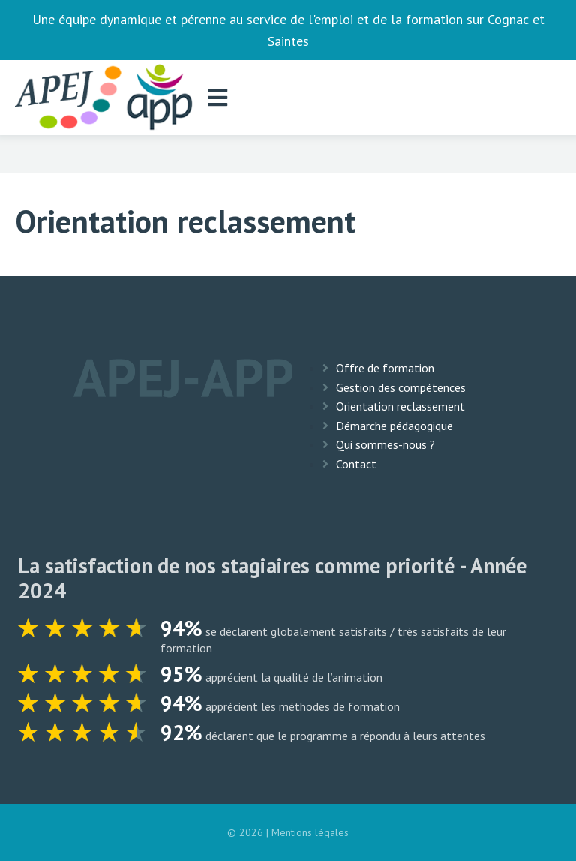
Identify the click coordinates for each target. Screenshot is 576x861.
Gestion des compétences (401, 387)
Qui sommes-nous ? (385, 444)
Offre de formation (385, 367)
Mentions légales (310, 832)
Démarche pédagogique (394, 425)
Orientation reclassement (400, 406)
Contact (356, 463)
